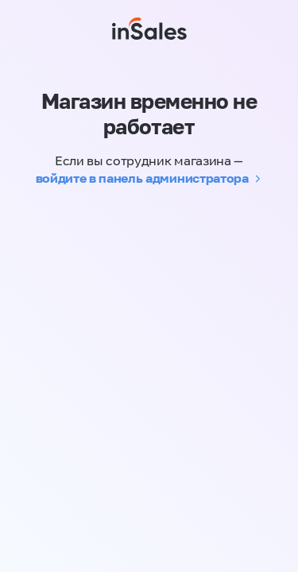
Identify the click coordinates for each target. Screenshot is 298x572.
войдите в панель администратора (142, 178)
